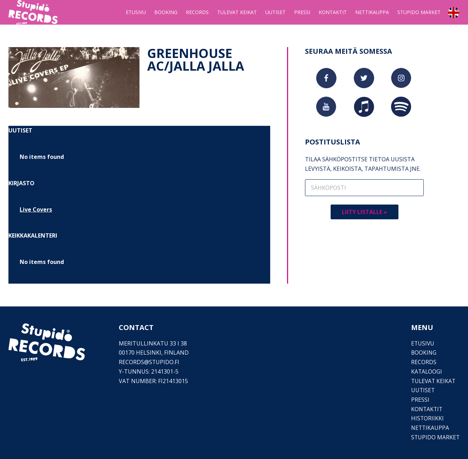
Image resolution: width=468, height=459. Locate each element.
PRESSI (419, 399)
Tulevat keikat (433, 381)
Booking (423, 352)
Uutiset (422, 390)
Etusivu (422, 343)
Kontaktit (426, 409)
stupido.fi (164, 362)
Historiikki (426, 418)
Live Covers (36, 209)
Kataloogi (426, 371)
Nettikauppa (429, 428)
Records (423, 362)
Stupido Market (435, 437)
